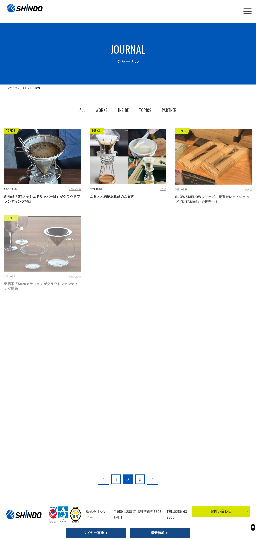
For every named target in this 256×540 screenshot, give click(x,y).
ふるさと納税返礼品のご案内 (112, 196)
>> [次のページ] (156, 479)
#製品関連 (75, 189)
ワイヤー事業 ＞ (96, 533)
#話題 (163, 189)
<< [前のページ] (100, 479)
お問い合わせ (221, 511)
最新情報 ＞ (160, 533)
